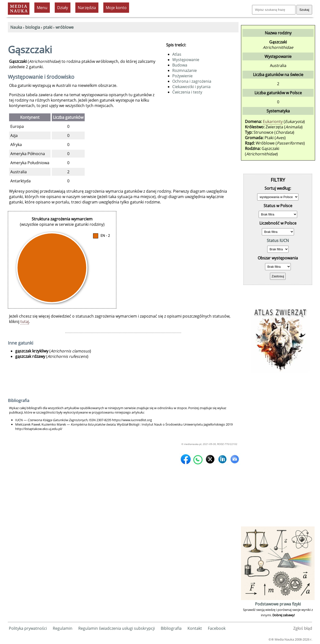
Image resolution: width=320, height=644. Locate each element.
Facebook (217, 628)
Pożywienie (182, 76)
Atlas (176, 54)
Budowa (179, 65)
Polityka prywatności (28, 628)
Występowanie (185, 59)
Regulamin (62, 628)
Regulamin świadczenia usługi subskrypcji (116, 628)
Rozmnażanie (184, 70)
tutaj (24, 321)
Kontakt (194, 628)
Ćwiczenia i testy (187, 92)
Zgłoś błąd (302, 628)
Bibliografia (171, 628)
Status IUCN (278, 240)
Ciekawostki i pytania (191, 86)
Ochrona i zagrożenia (191, 81)
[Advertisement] (278, 451)
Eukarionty (273, 121)
